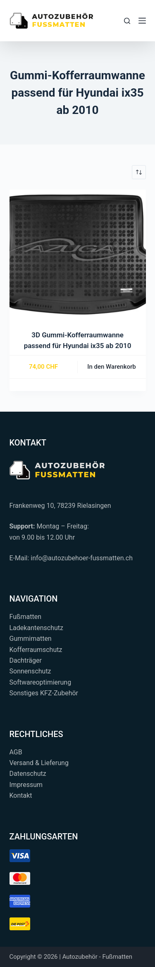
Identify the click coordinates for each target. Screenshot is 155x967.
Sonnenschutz (30, 671)
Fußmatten (26, 617)
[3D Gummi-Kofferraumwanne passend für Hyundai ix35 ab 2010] (78, 258)
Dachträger (26, 660)
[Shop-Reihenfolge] (139, 172)
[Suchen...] (127, 21)
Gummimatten (31, 638)
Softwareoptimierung (41, 682)
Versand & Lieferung (39, 763)
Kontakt (21, 795)
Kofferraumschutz (36, 650)
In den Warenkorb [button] (111, 366)
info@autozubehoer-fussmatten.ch (82, 558)
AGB (16, 752)
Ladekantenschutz (36, 628)
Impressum (26, 785)
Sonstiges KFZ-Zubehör (44, 693)
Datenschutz (28, 773)
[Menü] (142, 20)
